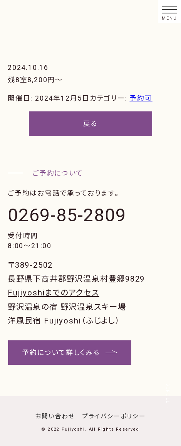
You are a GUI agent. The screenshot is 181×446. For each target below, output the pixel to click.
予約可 (140, 98)
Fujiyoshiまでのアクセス (53, 292)
